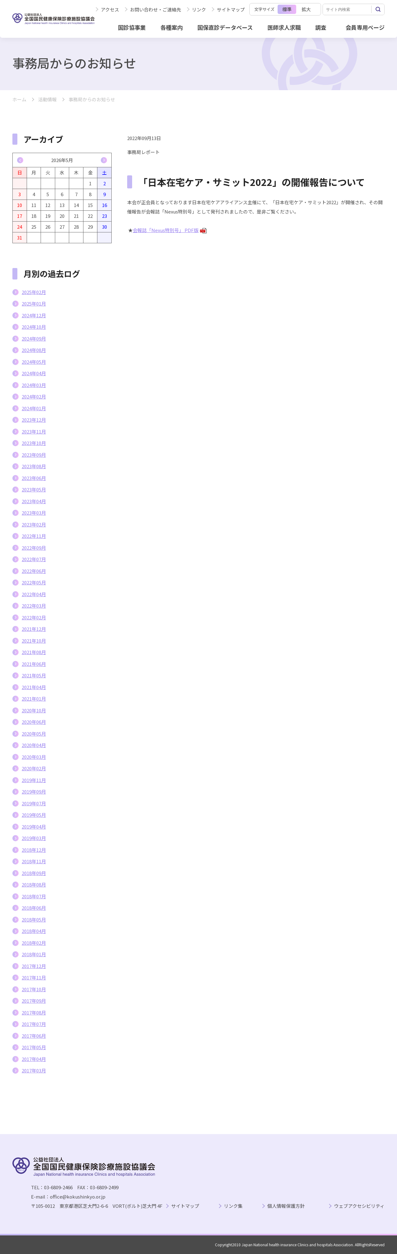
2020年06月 (34, 722)
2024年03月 (34, 385)
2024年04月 (34, 373)
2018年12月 (34, 850)
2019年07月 (34, 803)
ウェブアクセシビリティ (359, 1206)
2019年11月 (34, 780)
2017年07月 (34, 1024)
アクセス (110, 9)
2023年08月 (34, 466)
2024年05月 (34, 362)
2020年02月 (34, 768)
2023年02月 (34, 524)
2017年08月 (34, 1012)
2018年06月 (34, 907)
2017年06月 (34, 1035)
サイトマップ (231, 9)
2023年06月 (34, 478)
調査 (320, 27)
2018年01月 (34, 954)
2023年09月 (34, 454)
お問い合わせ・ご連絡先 (155, 9)
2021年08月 (34, 652)
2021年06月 (34, 664)
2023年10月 (34, 443)
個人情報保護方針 (286, 1206)
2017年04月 (34, 1059)
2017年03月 (34, 1070)
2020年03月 (34, 757)
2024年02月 (34, 396)
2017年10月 (34, 989)
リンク (199, 9)
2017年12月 (34, 966)
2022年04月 (34, 594)
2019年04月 (34, 826)
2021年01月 (34, 698)
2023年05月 (34, 489)
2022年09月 (34, 547)
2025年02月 (34, 292)
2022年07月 (34, 559)
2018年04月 (34, 931)
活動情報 (47, 100)
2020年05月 (34, 733)
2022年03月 (34, 605)
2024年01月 (34, 408)
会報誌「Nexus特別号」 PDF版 (170, 230)
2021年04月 (34, 687)
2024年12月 (34, 315)
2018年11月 (34, 861)
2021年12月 (34, 629)
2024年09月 (34, 338)
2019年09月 (34, 791)
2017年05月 (34, 1047)
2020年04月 (34, 745)
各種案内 (171, 27)
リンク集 (233, 1206)
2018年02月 (34, 942)
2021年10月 (34, 640)
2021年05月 (34, 675)
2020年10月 (34, 710)
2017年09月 (34, 1000)
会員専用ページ (365, 27)
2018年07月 (34, 896)
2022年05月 (34, 582)
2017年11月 (34, 977)
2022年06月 (34, 571)
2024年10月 (34, 326)
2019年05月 (34, 815)
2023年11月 (34, 431)
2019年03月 (34, 838)
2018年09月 (34, 873)
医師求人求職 (284, 27)
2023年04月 (34, 501)
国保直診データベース (225, 27)
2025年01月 (34, 303)
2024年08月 (34, 350)
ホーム (19, 100)
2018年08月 (34, 884)
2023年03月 (34, 512)
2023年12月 (34, 419)
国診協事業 (132, 27)
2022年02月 (34, 617)
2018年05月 (34, 919)
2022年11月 (34, 536)
